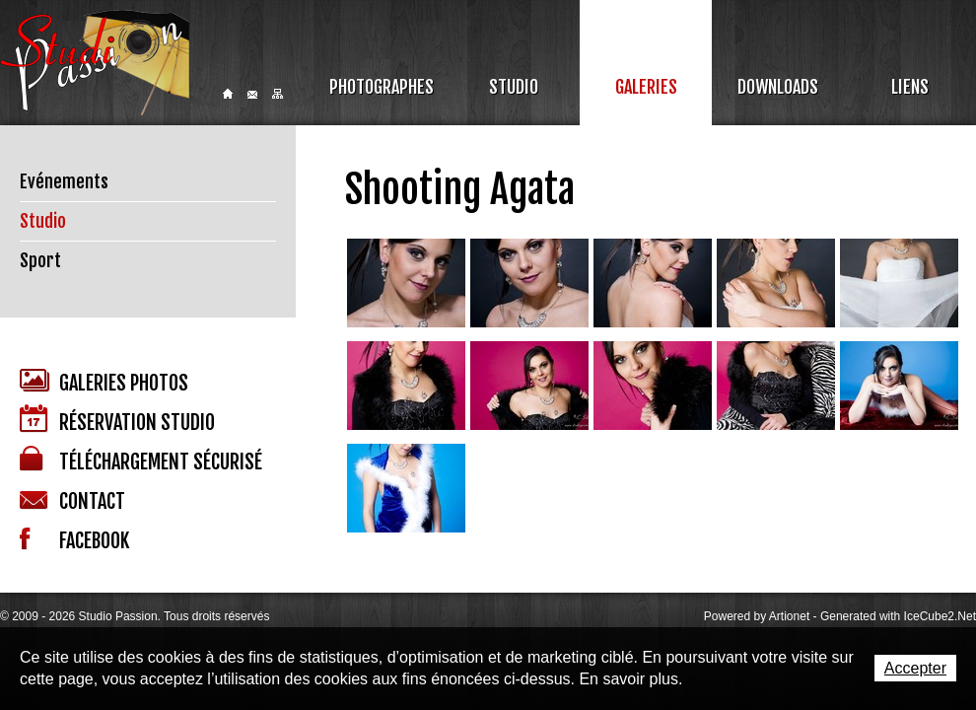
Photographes (381, 87)
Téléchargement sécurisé (141, 460)
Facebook (74, 540)
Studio (513, 87)
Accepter (915, 668)
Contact (252, 95)
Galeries (646, 87)
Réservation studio (117, 419)
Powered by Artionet (756, 616)
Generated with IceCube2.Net (898, 616)
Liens (910, 87)
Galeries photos (104, 382)
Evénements (64, 181)
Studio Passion (94, 62)
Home (228, 94)
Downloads (777, 87)
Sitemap (277, 94)
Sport (40, 260)
